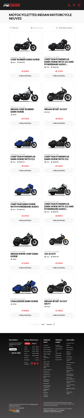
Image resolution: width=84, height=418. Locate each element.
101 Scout (50, 254)
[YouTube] (38, 363)
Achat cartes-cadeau (69, 392)
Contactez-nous (70, 343)
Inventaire (45, 345)
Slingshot (45, 392)
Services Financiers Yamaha (69, 353)
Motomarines (46, 374)
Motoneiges (46, 364)
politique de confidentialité (49, 410)
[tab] (27, 343)
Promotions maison (69, 359)
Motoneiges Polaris (46, 389)
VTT (44, 359)
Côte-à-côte (46, 361)
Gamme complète (45, 395)
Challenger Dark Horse (24, 301)
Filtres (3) (14, 28)
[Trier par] (65, 28)
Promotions (69, 356)
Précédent (34, 324)
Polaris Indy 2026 (47, 369)
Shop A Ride (21, 408)
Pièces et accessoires (69, 367)
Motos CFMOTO (47, 351)
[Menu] (79, 5)
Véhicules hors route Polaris (47, 386)
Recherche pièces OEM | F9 (70, 378)
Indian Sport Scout (55, 109)
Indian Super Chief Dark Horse (24, 255)
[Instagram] (35, 363)
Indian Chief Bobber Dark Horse (22, 110)
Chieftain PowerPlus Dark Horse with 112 (23, 157)
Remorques (46, 383)
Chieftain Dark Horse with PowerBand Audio (25, 205)
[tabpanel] (31, 353)
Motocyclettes (46, 347)
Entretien (68, 364)
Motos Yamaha (47, 349)
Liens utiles (70, 340)
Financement (58, 359)
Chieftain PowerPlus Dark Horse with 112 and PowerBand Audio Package (59, 62)
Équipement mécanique (46, 380)
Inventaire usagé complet (58, 346)
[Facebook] (32, 363)
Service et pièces (70, 362)
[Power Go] (25, 410)
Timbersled (46, 372)
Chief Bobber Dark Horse (25, 59)
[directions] (74, 5)
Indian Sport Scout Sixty (55, 302)
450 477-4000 (14, 353)
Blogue (68, 345)
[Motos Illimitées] (12, 5)
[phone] (69, 5)
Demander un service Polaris (70, 374)
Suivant (51, 324)
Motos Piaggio (46, 354)
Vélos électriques (46, 356)
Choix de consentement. (56, 411)
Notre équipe (69, 347)
